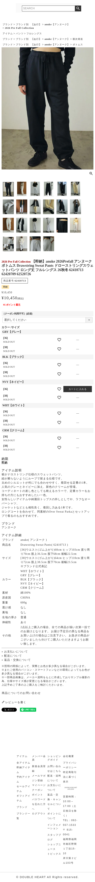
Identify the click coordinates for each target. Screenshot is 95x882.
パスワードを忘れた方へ (39, 804)
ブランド (8, 24)
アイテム (8, 33)
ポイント (37, 794)
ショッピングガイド (54, 758)
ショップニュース (54, 846)
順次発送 (78, 39)
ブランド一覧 (23, 816)
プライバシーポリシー (70, 765)
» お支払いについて (15, 651)
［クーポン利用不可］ (17, 313)
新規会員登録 (39, 768)
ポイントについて (54, 816)
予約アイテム (23, 779)
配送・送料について (54, 778)
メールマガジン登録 (39, 778)
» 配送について (12, 655)
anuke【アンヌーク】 (57, 24)
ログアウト (39, 813)
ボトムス (78, 44)
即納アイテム (23, 770)
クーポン (37, 790)
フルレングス (34, 33)
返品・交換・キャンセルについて (54, 801)
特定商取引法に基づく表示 (70, 777)
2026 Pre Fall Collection (19, 28)
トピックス (54, 853)
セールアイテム (23, 788)
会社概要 (68, 756)
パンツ (20, 33)
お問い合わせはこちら (54, 768)
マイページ (39, 785)
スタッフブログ (54, 837)
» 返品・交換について (16, 659)
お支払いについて (54, 787)
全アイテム (23, 762)
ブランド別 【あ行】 (28, 24)
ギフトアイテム (23, 798)
